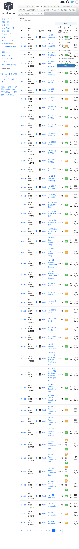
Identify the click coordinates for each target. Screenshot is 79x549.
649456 (23, 410)
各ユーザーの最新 (68, 58)
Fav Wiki (72, 10)
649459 (23, 388)
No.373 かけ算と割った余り (52, 54)
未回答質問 (31, 10)
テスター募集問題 (9, 64)
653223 (23, 359)
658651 (23, 205)
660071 (23, 143)
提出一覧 (5, 25)
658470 (23, 252)
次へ (61, 531)
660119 (23, 90)
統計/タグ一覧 (7, 40)
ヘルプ (4, 61)
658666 (23, 187)
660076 (23, 125)
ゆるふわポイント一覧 (52, 6)
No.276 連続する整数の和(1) (52, 213)
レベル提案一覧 (67, 6)
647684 (23, 471)
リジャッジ (66, 55)
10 (50, 530)
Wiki (3, 37)
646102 (23, 522)
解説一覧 (22, 10)
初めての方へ (7, 55)
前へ (21, 531)
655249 (23, 346)
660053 (23, 152)
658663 (23, 196)
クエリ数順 (67, 51)
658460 (23, 293)
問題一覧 (5, 22)
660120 (23, 81)
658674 (23, 178)
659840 (23, 169)
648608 (23, 432)
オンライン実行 (8, 58)
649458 (23, 399)
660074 (23, 134)
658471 (23, 241)
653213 (23, 374)
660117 (23, 108)
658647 (23, 222)
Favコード (55, 10)
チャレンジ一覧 (37, 14)
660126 (23, 64)
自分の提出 (66, 61)
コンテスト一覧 (8, 28)
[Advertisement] (9, 129)
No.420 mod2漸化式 (51, 37)
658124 (23, 329)
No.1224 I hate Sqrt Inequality (51, 178)
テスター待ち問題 (43, 10)
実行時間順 (66, 39)
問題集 (4, 52)
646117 (23, 514)
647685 (23, 458)
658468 (23, 263)
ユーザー (22, 6)
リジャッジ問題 (24, 14)
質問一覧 (5, 31)
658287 (23, 311)
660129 (23, 37)
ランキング (6, 34)
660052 (23, 161)
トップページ (7, 19)
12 (57, 530)
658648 (23, 214)
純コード (66, 46)
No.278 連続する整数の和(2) (52, 204)
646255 (23, 496)
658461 (23, 284)
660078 (23, 117)
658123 (23, 337)
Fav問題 (64, 10)
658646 (23, 231)
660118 (23, 99)
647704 (23, 445)
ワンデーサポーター (9, 47)
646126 (23, 505)
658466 (23, 275)
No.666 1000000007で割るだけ (52, 346)
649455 (23, 421)
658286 (23, 320)
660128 (23, 46)
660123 (23, 72)
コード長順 (66, 42)
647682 (23, 485)
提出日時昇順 (66, 36)
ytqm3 (42, 37)
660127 (23, 55)
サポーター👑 (7, 43)
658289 (23, 302)
